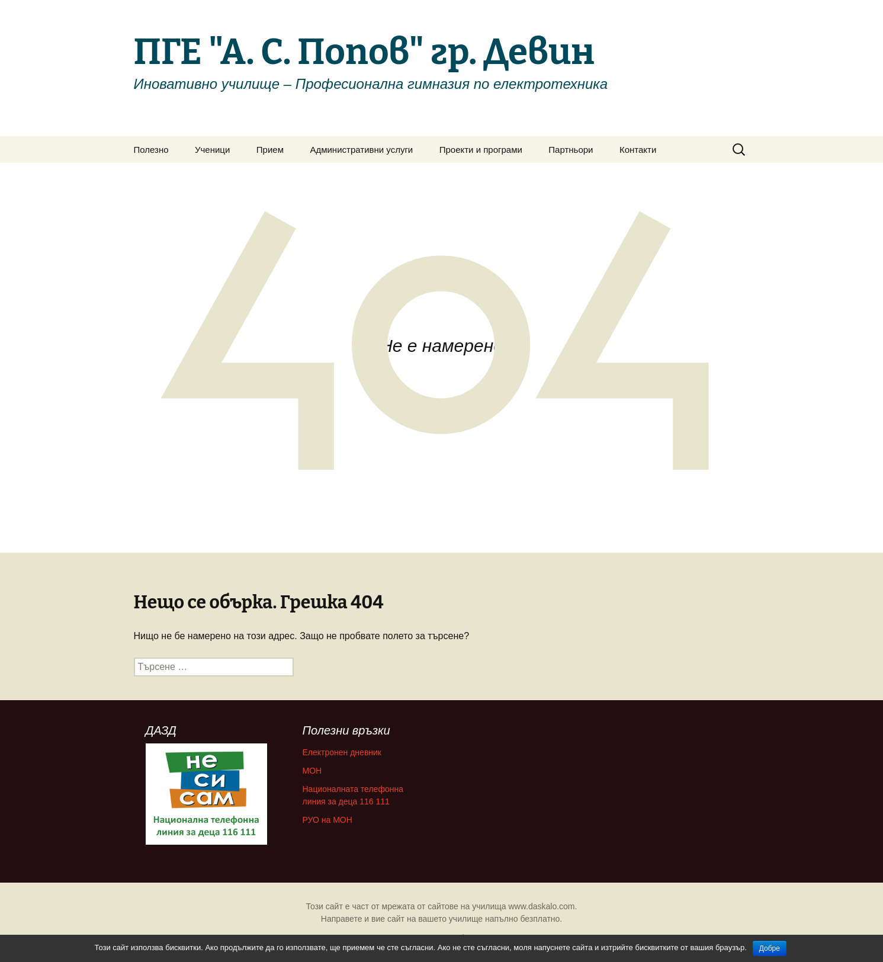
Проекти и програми (480, 150)
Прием (270, 150)
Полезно (151, 150)
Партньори (570, 150)
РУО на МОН (327, 820)
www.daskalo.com (541, 906)
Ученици (212, 150)
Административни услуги (361, 150)
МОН (312, 770)
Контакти (637, 150)
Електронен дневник (342, 752)
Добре (769, 948)
